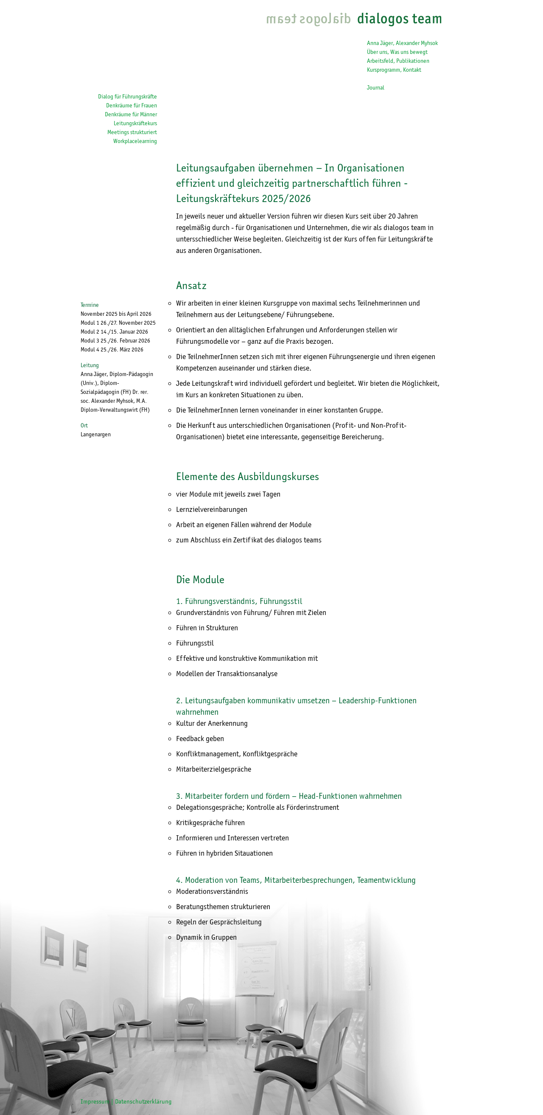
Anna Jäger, (381, 43)
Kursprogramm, (385, 69)
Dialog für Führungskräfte (127, 96)
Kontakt (412, 69)
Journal (375, 87)
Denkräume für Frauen (131, 105)
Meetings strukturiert (132, 132)
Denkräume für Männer (131, 114)
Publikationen (412, 61)
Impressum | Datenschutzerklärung (126, 1101)
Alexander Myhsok (417, 43)
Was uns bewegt (409, 52)
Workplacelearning (135, 141)
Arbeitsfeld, (381, 61)
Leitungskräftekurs (135, 123)
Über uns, (378, 52)
